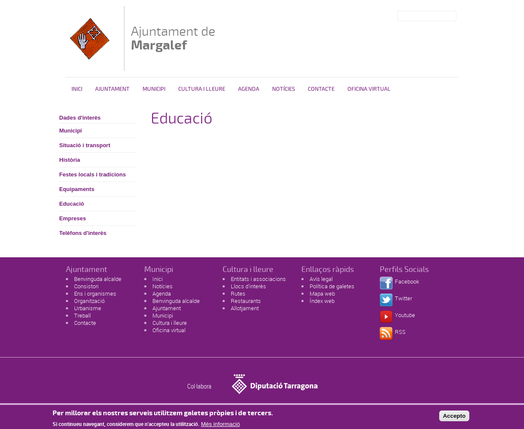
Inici (76, 89)
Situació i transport (84, 145)
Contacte (321, 89)
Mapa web (322, 293)
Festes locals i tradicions (92, 174)
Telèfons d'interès (83, 233)
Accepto (454, 418)
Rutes (238, 293)
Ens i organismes (95, 293)
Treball (82, 315)
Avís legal (321, 279)
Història (69, 160)
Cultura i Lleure (201, 89)
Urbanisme (87, 308)
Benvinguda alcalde (97, 279)
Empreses (72, 218)
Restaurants (246, 301)
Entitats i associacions (258, 279)
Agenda (248, 89)
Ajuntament (112, 89)
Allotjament (245, 308)
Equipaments (77, 189)
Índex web (322, 301)
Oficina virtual (369, 89)
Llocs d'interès (248, 286)
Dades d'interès (80, 117)
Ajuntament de (173, 38)
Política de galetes (332, 286)
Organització (89, 301)
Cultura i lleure (169, 323)
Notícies (283, 89)
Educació (71, 204)
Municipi (154, 89)
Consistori (86, 286)
